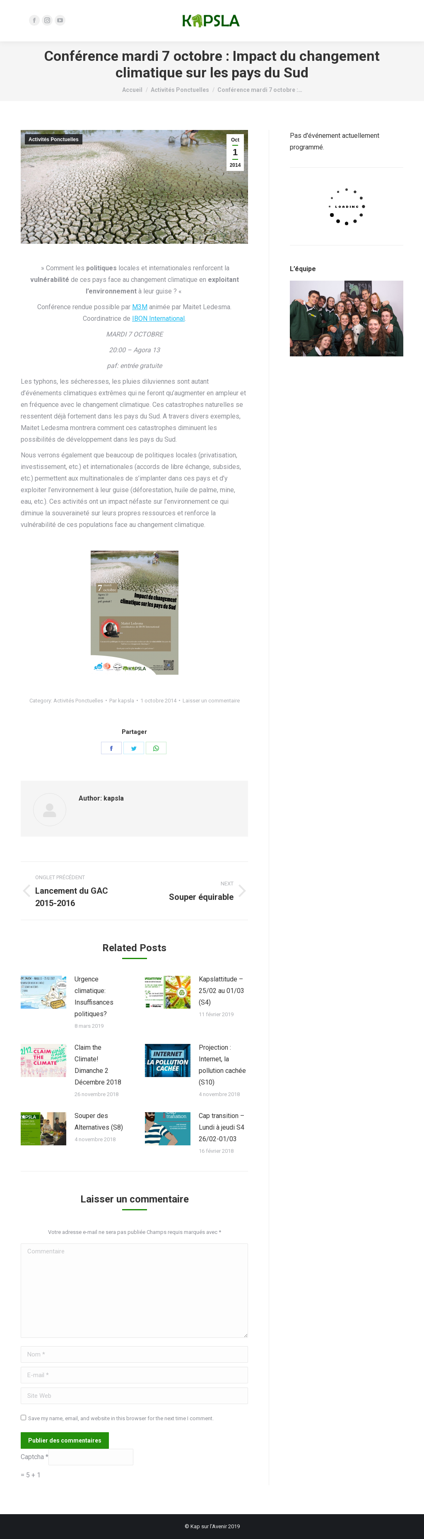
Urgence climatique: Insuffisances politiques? (94, 996)
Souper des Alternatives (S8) (99, 1121)
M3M (139, 307)
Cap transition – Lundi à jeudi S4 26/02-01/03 (221, 1127)
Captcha (33, 1457)
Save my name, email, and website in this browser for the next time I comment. (121, 1418)
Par (121, 700)
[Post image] (43, 992)
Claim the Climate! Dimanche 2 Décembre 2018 (98, 1065)
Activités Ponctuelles (54, 139)
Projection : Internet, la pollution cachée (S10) (222, 1065)
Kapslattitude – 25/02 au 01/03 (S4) (221, 990)
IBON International (158, 318)
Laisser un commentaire (211, 700)
